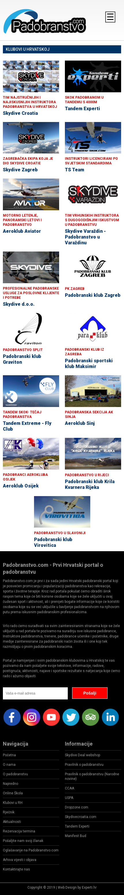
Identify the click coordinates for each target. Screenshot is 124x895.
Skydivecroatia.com (80, 817)
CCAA (69, 788)
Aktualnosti (12, 822)
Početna (9, 755)
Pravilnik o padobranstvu (84, 765)
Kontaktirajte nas (16, 869)
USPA (69, 798)
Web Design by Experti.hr (77, 887)
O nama (9, 765)
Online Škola (13, 793)
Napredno (10, 784)
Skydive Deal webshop (82, 755)
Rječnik (8, 812)
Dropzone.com (76, 807)
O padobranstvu (15, 774)
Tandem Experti (77, 826)
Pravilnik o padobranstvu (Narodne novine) (92, 776)
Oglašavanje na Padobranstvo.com (31, 850)
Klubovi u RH (12, 803)
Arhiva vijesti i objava (19, 860)
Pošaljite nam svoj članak (23, 841)
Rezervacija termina (19, 831)
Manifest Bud (75, 836)
